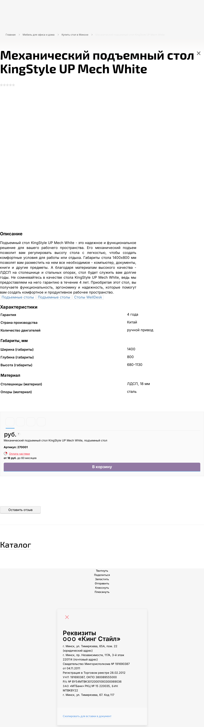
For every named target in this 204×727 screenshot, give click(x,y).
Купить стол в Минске (75, 34)
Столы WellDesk (88, 298)
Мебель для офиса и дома (38, 34)
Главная (11, 34)
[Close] (68, 619)
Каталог (20, 545)
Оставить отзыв (20, 511)
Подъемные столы (18, 298)
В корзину (102, 468)
